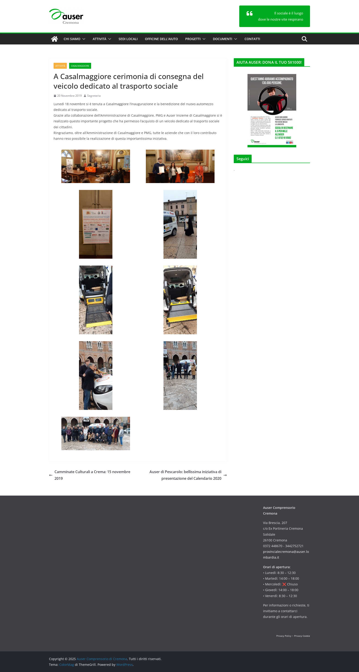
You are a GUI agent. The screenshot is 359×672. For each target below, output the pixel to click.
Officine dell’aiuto (161, 39)
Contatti (252, 39)
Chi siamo (72, 39)
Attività (99, 39)
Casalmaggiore (80, 65)
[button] (82, 39)
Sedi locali (128, 39)
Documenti (222, 39)
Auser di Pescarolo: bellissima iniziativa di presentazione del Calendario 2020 (188, 475)
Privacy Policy (283, 635)
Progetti (193, 39)
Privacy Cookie (302, 635)
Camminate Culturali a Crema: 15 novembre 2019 (89, 475)
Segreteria (94, 96)
